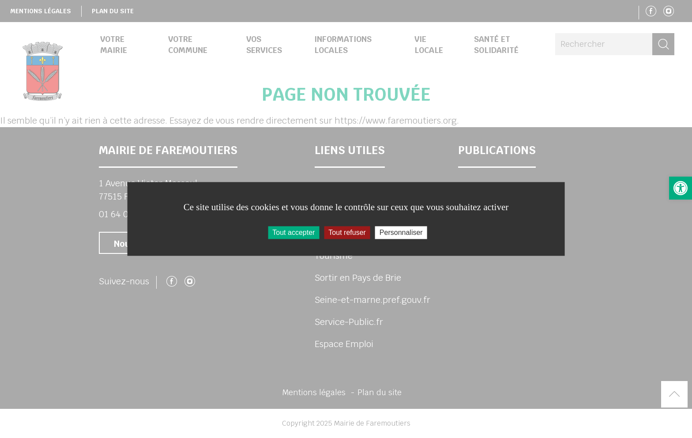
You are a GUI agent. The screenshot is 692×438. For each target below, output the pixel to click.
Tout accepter (293, 232)
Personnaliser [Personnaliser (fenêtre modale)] (401, 232)
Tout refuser (346, 232)
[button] (680, 188)
